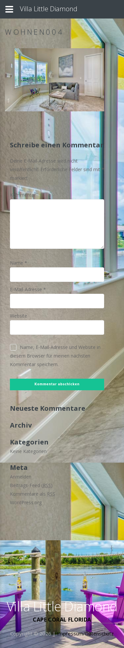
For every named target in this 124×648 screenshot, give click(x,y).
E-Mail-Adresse (28, 289)
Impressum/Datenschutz (85, 633)
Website (18, 316)
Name (18, 263)
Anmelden (20, 477)
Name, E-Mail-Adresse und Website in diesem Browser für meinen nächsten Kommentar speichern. (55, 355)
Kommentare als (32, 494)
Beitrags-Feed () (31, 485)
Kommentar (23, 195)
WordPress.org (26, 502)
